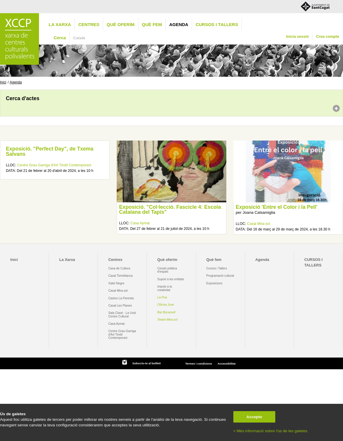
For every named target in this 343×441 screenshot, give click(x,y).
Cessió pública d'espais (167, 270)
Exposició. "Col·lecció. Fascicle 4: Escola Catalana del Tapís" (170, 209)
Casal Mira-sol (258, 224)
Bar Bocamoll (166, 312)
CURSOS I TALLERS (217, 24)
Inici (3, 82)
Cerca (60, 37)
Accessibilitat (226, 363)
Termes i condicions (198, 363)
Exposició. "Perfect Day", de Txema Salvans (50, 151)
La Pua (162, 297)
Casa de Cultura (119, 268)
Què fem (152, 24)
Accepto (254, 417)
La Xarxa (60, 24)
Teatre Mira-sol (167, 319)
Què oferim (121, 24)
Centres (88, 24)
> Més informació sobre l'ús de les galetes (270, 431)
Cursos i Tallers (216, 268)
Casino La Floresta (121, 298)
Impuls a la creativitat (164, 288)
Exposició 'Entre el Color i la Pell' (276, 207)
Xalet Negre (116, 283)
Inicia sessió (297, 36)
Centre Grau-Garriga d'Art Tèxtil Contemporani (122, 334)
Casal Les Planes (120, 305)
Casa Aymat (140, 223)
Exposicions (214, 283)
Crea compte (327, 36)
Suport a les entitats (170, 279)
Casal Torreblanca (120, 275)
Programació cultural (220, 275)
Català (79, 38)
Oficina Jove (165, 304)
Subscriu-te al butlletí (146, 363)
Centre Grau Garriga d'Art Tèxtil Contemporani (54, 165)
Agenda (178, 24)
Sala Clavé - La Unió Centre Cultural (122, 314)
